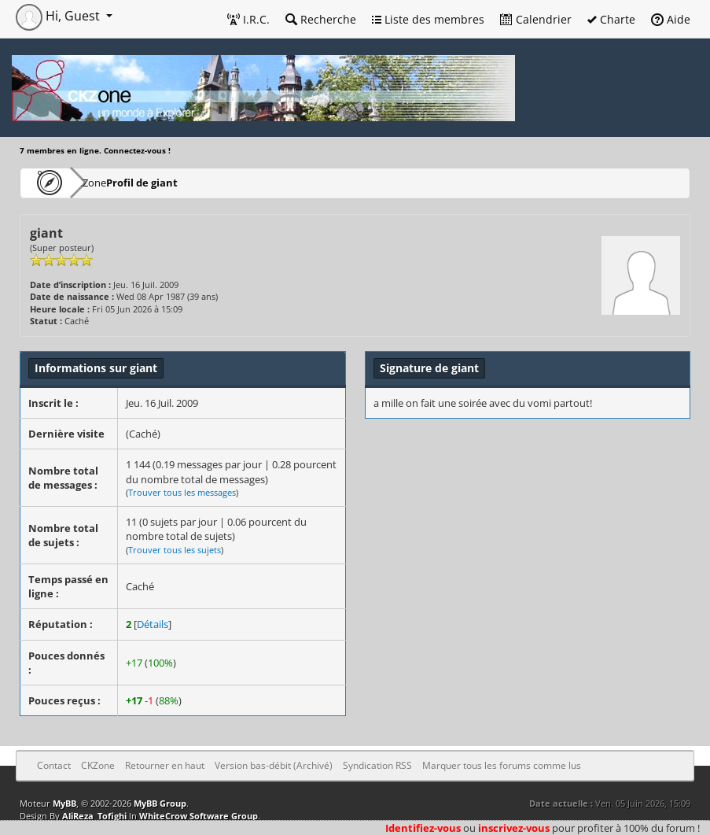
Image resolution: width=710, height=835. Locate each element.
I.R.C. (248, 19)
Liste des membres (428, 19)
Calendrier (536, 19)
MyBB (64, 803)
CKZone (110, 182)
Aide (670, 19)
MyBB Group (160, 803)
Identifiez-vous (423, 828)
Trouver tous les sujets (174, 550)
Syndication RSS (377, 765)
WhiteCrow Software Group (198, 816)
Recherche (320, 19)
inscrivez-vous (514, 828)
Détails (152, 624)
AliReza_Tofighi (94, 816)
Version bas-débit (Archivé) (274, 765)
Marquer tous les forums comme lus (501, 765)
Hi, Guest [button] (59, 15)
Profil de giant (189, 182)
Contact (54, 765)
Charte (611, 19)
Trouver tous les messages (182, 492)
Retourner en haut (164, 765)
